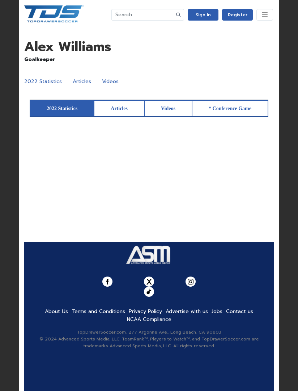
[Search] (142, 15)
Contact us (239, 311)
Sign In (203, 15)
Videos (110, 81)
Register (237, 15)
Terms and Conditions (98, 311)
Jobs (217, 311)
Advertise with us (187, 311)
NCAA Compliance (149, 319)
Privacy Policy (145, 311)
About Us (56, 311)
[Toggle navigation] (264, 15)
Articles (82, 81)
